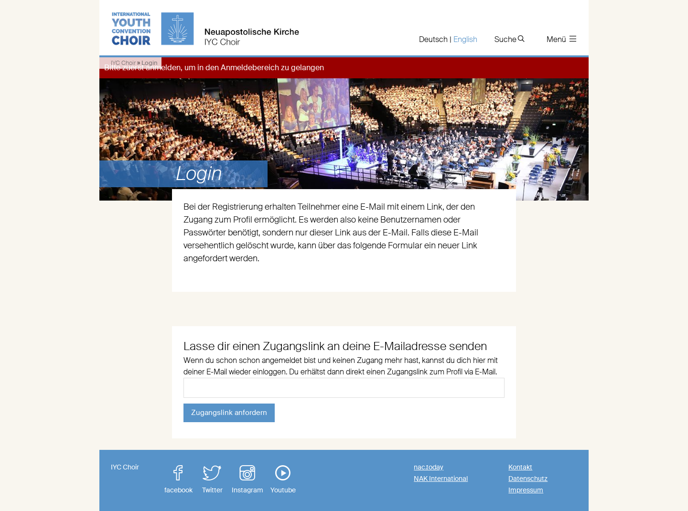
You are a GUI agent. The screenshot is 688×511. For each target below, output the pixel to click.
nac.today (428, 467)
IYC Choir (123, 63)
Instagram (247, 479)
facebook (178, 479)
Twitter (212, 479)
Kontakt (520, 467)
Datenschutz (528, 478)
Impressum (525, 490)
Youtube (283, 479)
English (465, 39)
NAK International (441, 478)
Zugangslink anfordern (229, 412)
